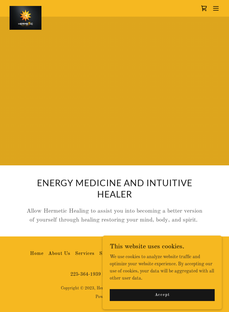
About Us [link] (59, 253)
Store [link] (105, 253)
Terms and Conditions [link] (173, 253)
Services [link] (85, 253)
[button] (216, 8)
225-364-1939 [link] (85, 274)
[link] (25, 8)
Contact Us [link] (130, 253)
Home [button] (37, 253)
